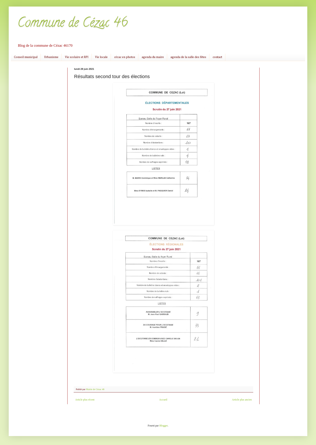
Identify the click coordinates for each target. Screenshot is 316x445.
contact (217, 57)
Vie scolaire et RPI (76, 57)
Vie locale (101, 57)
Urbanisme (51, 57)
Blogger (163, 425)
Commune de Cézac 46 (72, 24)
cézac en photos (124, 57)
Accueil (163, 399)
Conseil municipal (25, 57)
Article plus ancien (242, 399)
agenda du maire (153, 57)
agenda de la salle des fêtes (188, 57)
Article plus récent (85, 399)
